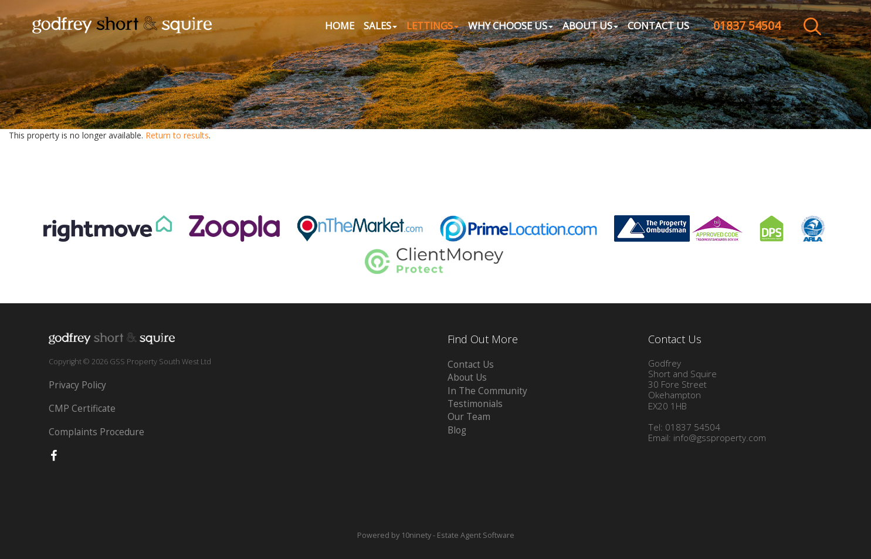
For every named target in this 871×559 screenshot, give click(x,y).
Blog (457, 430)
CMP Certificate (82, 408)
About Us (467, 377)
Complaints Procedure (96, 432)
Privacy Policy (77, 385)
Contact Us (658, 26)
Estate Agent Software (475, 535)
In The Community (487, 391)
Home (339, 26)
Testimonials (475, 404)
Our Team (469, 417)
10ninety (416, 535)
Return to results (177, 135)
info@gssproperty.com (719, 438)
